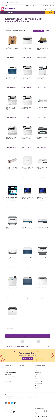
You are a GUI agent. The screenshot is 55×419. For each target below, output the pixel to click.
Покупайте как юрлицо (32, 5)
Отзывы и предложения (40, 381)
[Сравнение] (48, 10)
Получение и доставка (43, 5)
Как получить (38, 372)
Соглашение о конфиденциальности (39, 388)
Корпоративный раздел (10, 378)
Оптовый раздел (8, 381)
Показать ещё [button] (27, 336)
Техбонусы (37, 374)
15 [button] (28, 341)
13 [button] (22, 341)
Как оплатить (38, 370)
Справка (37, 385)
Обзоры (37, 378)
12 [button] (19, 341)
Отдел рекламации (39, 383)
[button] (18, 2)
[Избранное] (45, 10)
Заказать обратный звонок (20, 398)
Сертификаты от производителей (12, 372)
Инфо (52, 5)
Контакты (7, 370)
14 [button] (25, 341)
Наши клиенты (8, 374)
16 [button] (31, 341)
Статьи (36, 376)
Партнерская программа (10, 376)
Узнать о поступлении (11, 57)
